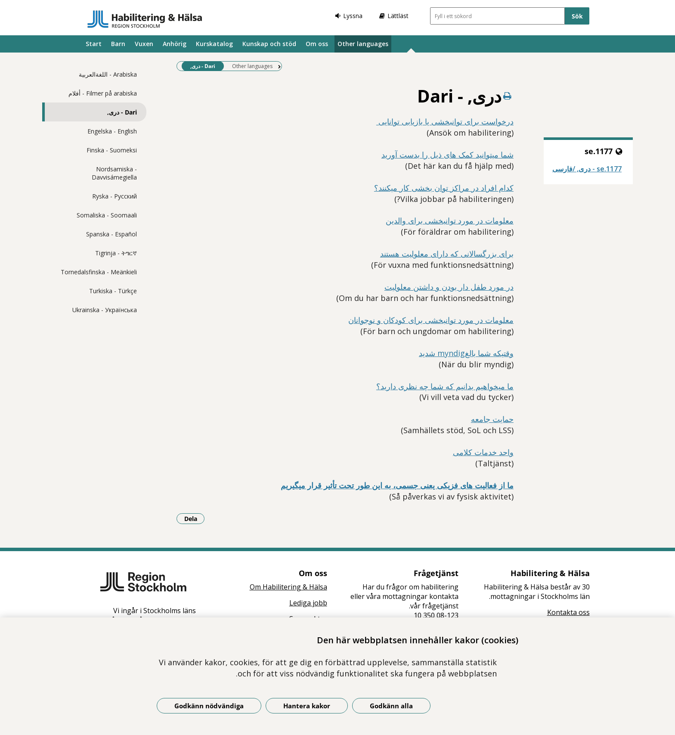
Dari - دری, (122, 112)
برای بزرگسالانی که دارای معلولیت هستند (447, 253)
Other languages (363, 44)
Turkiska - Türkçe (113, 291)
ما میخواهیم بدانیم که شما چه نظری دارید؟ (445, 386)
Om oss (317, 44)
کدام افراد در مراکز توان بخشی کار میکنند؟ (444, 188)
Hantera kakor (306, 705)
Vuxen (144, 44)
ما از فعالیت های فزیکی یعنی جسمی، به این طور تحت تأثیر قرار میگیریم (397, 485)
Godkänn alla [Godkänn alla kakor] (391, 705)
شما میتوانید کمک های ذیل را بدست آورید (447, 154)
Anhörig (174, 44)
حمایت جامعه (492, 419)
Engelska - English (112, 131)
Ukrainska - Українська (104, 310)
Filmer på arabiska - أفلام (102, 93)
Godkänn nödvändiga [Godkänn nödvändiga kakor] (209, 705)
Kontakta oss (568, 612)
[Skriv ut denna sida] (508, 96)
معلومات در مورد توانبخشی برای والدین (450, 220)
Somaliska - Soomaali (107, 215)
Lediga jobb (308, 603)
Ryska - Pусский (114, 196)
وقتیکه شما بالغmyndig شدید (466, 353)
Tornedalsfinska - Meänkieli (99, 272)
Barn (118, 44)
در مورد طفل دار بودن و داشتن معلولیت (449, 287)
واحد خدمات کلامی (483, 452)
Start (94, 44)
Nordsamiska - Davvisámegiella (114, 173)
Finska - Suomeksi (112, 150)
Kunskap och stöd (269, 44)
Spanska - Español (111, 234)
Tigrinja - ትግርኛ (116, 253)
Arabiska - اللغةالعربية (108, 74)
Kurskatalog (214, 44)
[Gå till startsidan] (145, 19)
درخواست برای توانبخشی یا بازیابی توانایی (445, 121)
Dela (194, 518)
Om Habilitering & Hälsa (288, 587)
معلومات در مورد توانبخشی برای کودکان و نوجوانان (431, 320)
